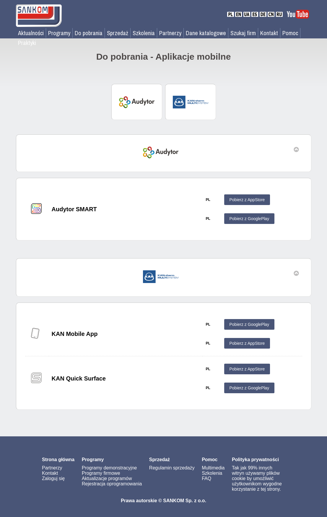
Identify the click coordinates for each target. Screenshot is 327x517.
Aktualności (31, 33)
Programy (59, 33)
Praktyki (27, 43)
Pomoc (290, 33)
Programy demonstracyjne (109, 467)
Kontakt (269, 33)
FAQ (206, 478)
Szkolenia (144, 33)
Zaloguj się (53, 478)
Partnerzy (170, 33)
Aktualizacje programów (107, 478)
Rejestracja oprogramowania (112, 483)
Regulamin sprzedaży (172, 467)
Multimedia (213, 467)
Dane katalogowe (206, 33)
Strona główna (58, 459)
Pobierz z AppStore (247, 199)
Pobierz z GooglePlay (249, 218)
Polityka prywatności (255, 459)
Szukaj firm (243, 33)
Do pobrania (89, 33)
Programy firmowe (101, 473)
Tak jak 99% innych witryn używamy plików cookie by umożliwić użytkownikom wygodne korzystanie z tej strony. (257, 478)
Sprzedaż (117, 33)
